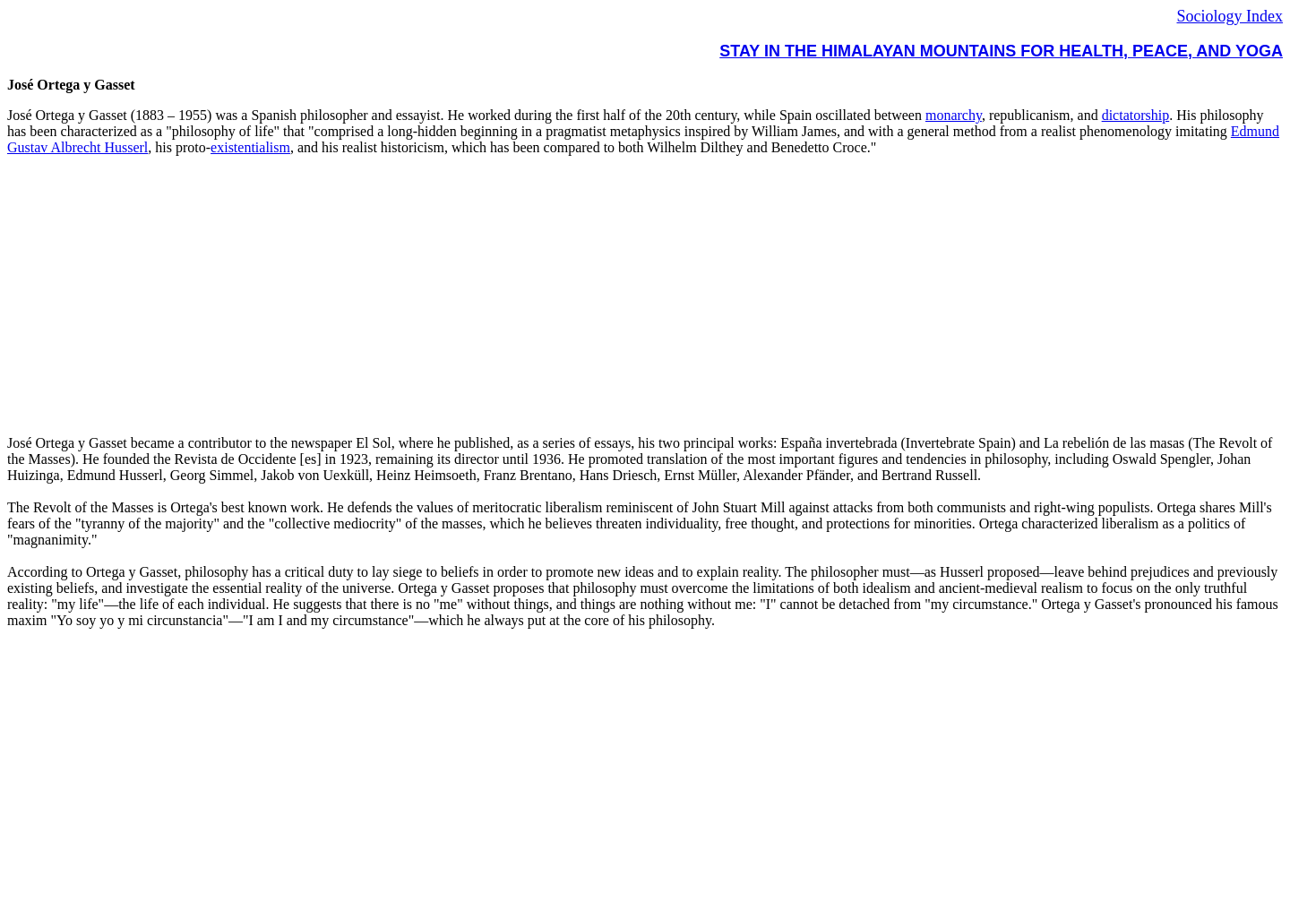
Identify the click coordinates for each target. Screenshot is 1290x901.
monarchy (953, 115)
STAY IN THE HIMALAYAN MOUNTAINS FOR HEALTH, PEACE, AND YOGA (1001, 51)
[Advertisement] (544, 295)
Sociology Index (1230, 16)
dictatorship (1136, 115)
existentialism (250, 147)
